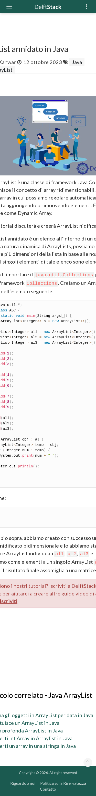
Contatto (48, 789)
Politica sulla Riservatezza (63, 783)
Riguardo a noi (22, 783)
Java (77, 62)
